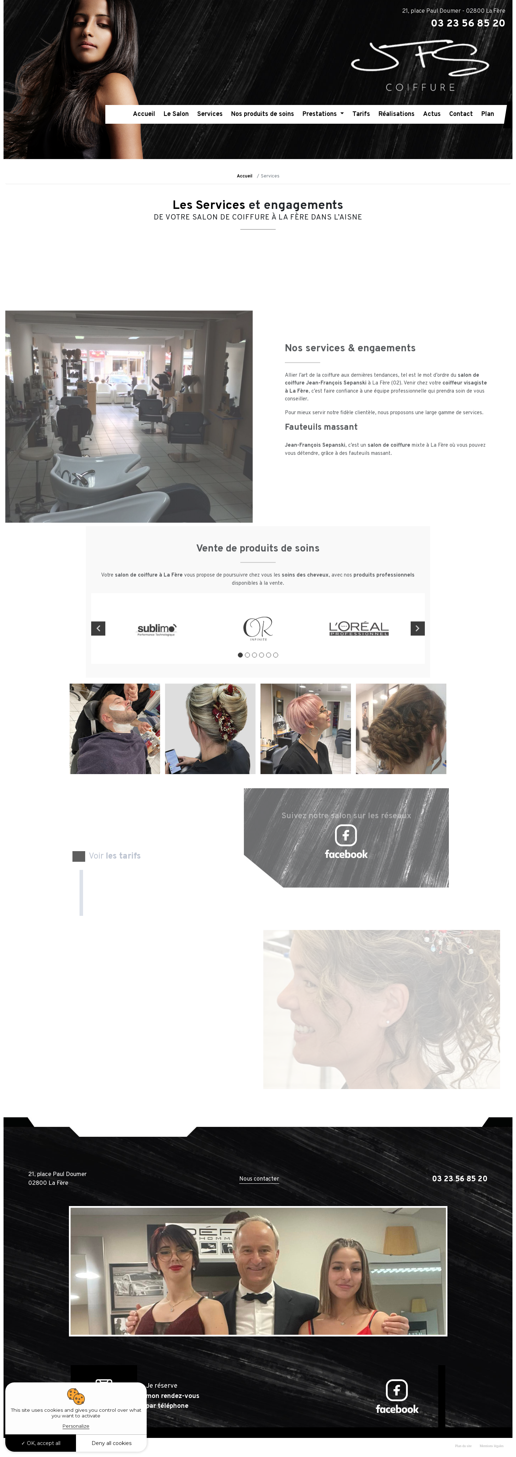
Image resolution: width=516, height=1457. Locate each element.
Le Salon (176, 114)
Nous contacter (259, 1179)
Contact (461, 114)
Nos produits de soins (262, 114)
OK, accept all (40, 1443)
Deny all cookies (111, 1443)
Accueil (144, 114)
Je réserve (172, 1396)
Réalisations (397, 114)
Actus (432, 114)
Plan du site (463, 1446)
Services (210, 114)
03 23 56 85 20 (460, 1179)
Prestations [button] (321, 114)
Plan (487, 114)
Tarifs (361, 114)
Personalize (76, 1426)
